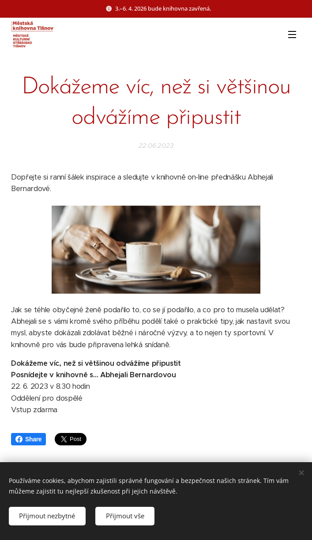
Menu (292, 34)
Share (28, 439)
